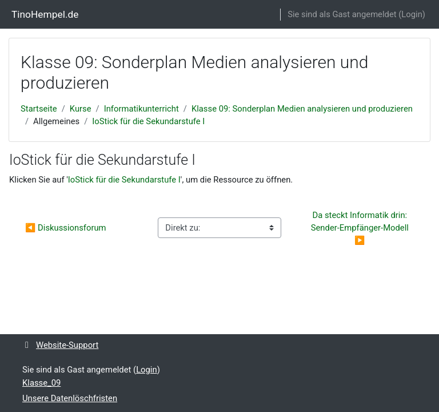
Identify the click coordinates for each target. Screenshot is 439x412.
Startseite (39, 109)
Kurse (80, 109)
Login (411, 14)
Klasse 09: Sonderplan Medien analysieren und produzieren (302, 109)
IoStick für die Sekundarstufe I (148, 121)
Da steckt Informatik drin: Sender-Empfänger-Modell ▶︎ (361, 227)
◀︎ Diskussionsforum (65, 228)
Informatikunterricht (141, 109)
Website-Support (60, 345)
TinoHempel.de (44, 14)
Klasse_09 (41, 383)
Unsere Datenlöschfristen (69, 398)
